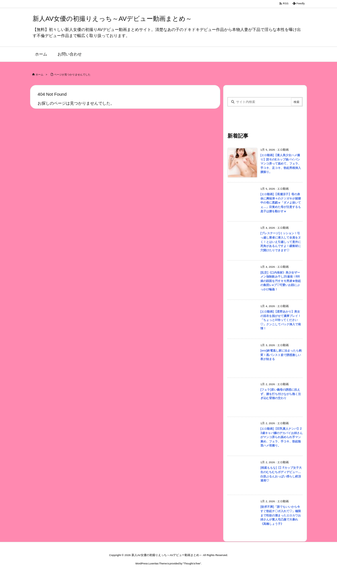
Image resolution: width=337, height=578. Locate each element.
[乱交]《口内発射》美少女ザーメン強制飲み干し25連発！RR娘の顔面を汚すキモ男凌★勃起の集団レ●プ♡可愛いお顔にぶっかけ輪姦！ (280, 281)
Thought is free (192, 563)
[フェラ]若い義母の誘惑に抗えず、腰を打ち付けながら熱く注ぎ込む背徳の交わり (280, 394)
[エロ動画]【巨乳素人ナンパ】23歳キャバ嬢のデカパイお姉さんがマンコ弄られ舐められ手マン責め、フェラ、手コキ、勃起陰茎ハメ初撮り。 (281, 437)
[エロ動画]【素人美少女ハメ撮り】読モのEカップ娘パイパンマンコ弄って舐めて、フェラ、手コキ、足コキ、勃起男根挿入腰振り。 (280, 163)
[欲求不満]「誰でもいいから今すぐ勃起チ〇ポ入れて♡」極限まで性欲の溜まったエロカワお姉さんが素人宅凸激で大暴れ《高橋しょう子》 (280, 515)
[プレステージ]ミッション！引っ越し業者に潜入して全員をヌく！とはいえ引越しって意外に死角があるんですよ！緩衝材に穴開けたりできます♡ (280, 242)
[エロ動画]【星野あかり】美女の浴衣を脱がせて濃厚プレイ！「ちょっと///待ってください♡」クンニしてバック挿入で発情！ (280, 320)
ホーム (39, 74)
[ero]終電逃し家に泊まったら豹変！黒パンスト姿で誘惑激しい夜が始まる (281, 355)
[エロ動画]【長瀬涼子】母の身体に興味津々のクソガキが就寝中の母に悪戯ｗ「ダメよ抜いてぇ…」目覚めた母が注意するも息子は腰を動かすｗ (280, 203)
